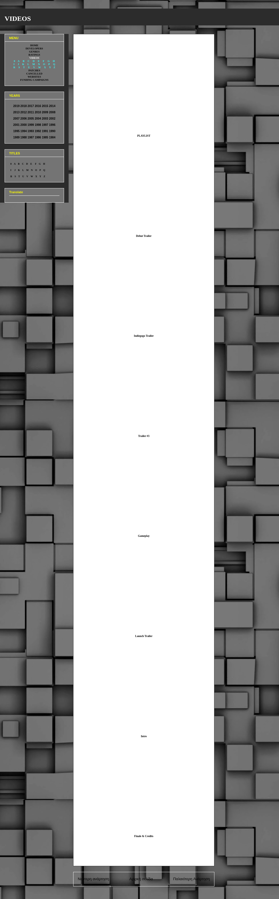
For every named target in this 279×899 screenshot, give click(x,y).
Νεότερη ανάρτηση (93, 879)
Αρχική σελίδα (141, 879)
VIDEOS (18, 18)
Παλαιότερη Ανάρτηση (191, 879)
